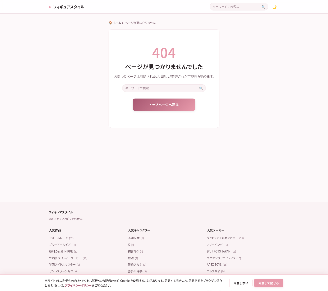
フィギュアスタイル (68, 6)
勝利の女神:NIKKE (63, 251)
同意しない (241, 283)
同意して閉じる (269, 283)
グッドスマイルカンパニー (225, 238)
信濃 (133, 258)
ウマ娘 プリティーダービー (68, 258)
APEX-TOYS (217, 264)
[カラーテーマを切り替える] (274, 6)
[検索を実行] (263, 6)
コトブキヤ (216, 271)
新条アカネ (137, 264)
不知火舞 (136, 238)
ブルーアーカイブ (62, 244)
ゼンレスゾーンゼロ (63, 271)
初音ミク (135, 251)
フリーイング (217, 244)
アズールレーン (61, 238)
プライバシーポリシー (78, 285)
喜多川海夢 (137, 271)
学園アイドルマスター (64, 264)
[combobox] (234, 6)
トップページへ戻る (164, 104)
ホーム (117, 23)
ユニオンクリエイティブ (224, 258)
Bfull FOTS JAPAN (221, 251)
